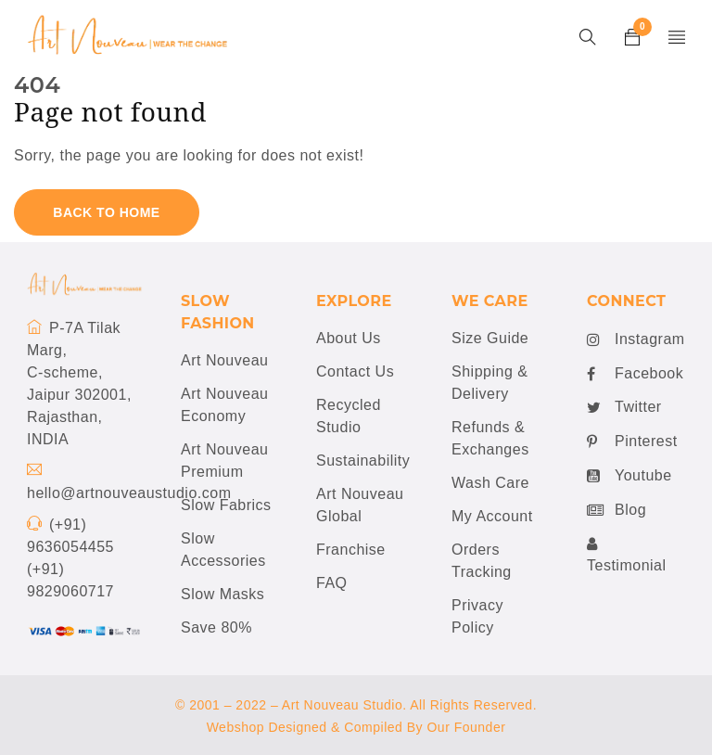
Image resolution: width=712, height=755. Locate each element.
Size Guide (489, 338)
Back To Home (106, 212)
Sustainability (363, 460)
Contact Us (355, 371)
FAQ (332, 583)
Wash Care (490, 483)
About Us (348, 338)
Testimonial (627, 554)
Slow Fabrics (226, 505)
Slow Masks (222, 594)
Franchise (351, 549)
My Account (492, 516)
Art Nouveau (224, 360)
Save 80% (216, 627)
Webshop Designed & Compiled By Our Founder (356, 727)
